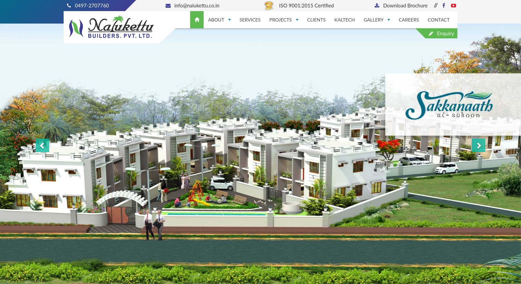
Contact (439, 20)
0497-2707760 (88, 5)
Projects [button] (283, 20)
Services (250, 20)
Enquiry (441, 33)
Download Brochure (401, 5)
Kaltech (345, 20)
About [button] (219, 20)
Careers (409, 20)
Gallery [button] (376, 20)
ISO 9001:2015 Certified (299, 5)
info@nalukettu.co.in (192, 5)
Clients (316, 20)
